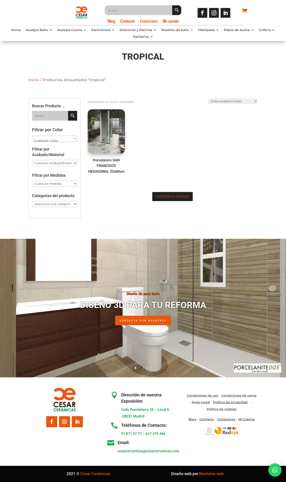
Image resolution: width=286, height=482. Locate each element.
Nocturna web (211, 473)
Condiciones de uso (202, 396)
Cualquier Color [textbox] (46, 141)
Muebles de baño (175, 30)
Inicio (34, 80)
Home (16, 30)
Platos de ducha (237, 30)
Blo (192, 419)
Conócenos (148, 22)
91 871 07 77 (131, 434)
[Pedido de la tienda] (230, 100)
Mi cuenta (170, 22)
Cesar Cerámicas (95, 473)
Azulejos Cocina (69, 30)
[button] (275, 470)
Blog (111, 22)
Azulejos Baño (37, 30)
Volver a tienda (172, 196)
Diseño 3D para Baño (143, 294)
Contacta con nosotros (143, 320)
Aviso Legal (201, 402)
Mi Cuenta (246, 419)
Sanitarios (141, 37)
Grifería (265, 30)
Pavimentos (100, 30)
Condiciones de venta (238, 396)
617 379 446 (155, 434)
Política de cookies (221, 409)
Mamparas (206, 30)
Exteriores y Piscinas (136, 30)
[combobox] (54, 139)
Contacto (127, 22)
